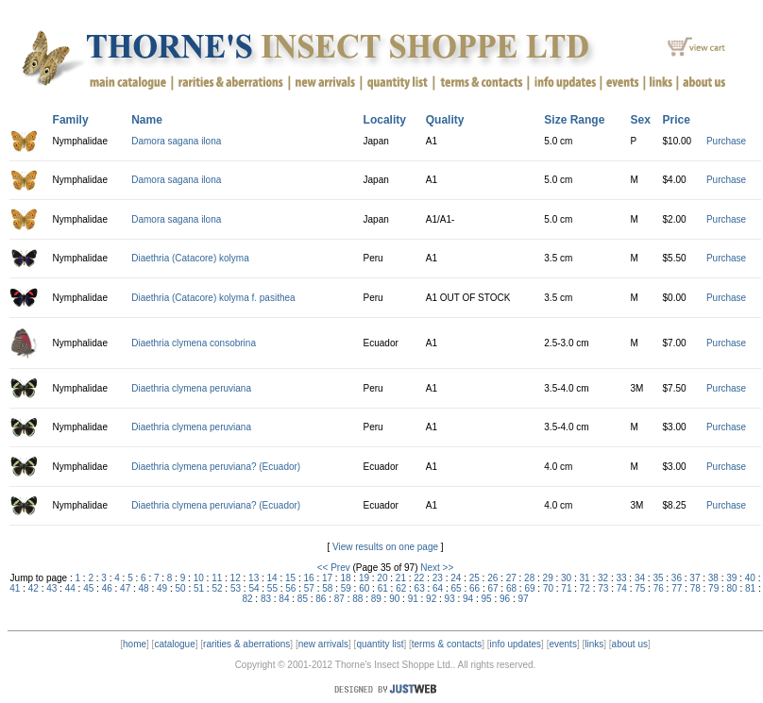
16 (308, 578)
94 (468, 599)
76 (658, 588)
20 (382, 578)
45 (88, 588)
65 (456, 588)
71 (566, 588)
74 (622, 588)
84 (284, 599)
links (594, 644)
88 (357, 599)
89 (376, 599)
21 (401, 578)
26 (492, 578)
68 (511, 588)
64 (437, 588)
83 (266, 599)
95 (487, 599)
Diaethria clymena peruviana (191, 388)
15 (290, 578)
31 (585, 578)
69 (529, 588)
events (562, 644)
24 (455, 578)
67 (492, 588)
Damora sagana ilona (176, 141)
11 (217, 578)
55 (272, 588)
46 (107, 588)
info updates (516, 644)
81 (750, 588)
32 (603, 578)
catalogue (174, 644)
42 (33, 588)
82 (247, 599)
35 (658, 578)
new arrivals (323, 644)
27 (511, 578)
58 (327, 588)
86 (320, 599)
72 (585, 588)
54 (253, 588)
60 (364, 588)
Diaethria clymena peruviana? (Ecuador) (215, 466)
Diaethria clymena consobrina (193, 343)
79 (713, 588)
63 (420, 588)
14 (272, 578)
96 (505, 599)
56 (290, 588)
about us (630, 644)
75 (640, 588)
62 (401, 588)
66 (474, 588)
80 (732, 588)
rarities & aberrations (246, 644)
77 (676, 588)
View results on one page (385, 547)
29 (548, 578)
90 (394, 599)
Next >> (436, 567)
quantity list (379, 644)
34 (640, 578)
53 (235, 588)
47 (125, 588)
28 (529, 578)
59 (346, 588)
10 (199, 578)
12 (235, 578)
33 (621, 578)
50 (181, 588)
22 (419, 578)
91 (413, 599)
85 (302, 599)
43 (51, 588)
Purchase (726, 141)
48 (144, 588)
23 (437, 578)
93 (450, 599)
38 (713, 578)
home (134, 644)
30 (566, 578)
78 (695, 588)
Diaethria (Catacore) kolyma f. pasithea (213, 298)
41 (14, 588)
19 (364, 578)
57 (309, 588)
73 (603, 588)
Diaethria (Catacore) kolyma (190, 258)
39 (731, 578)
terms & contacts (447, 644)
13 (253, 578)
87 (339, 599)
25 (474, 578)
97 (522, 599)
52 (217, 588)
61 (383, 588)
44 (70, 588)
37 (694, 578)
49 (162, 588)
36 (676, 578)
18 (345, 578)
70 (548, 588)
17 (327, 578)
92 (431, 599)
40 (750, 578)
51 (199, 588)
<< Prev (333, 567)
